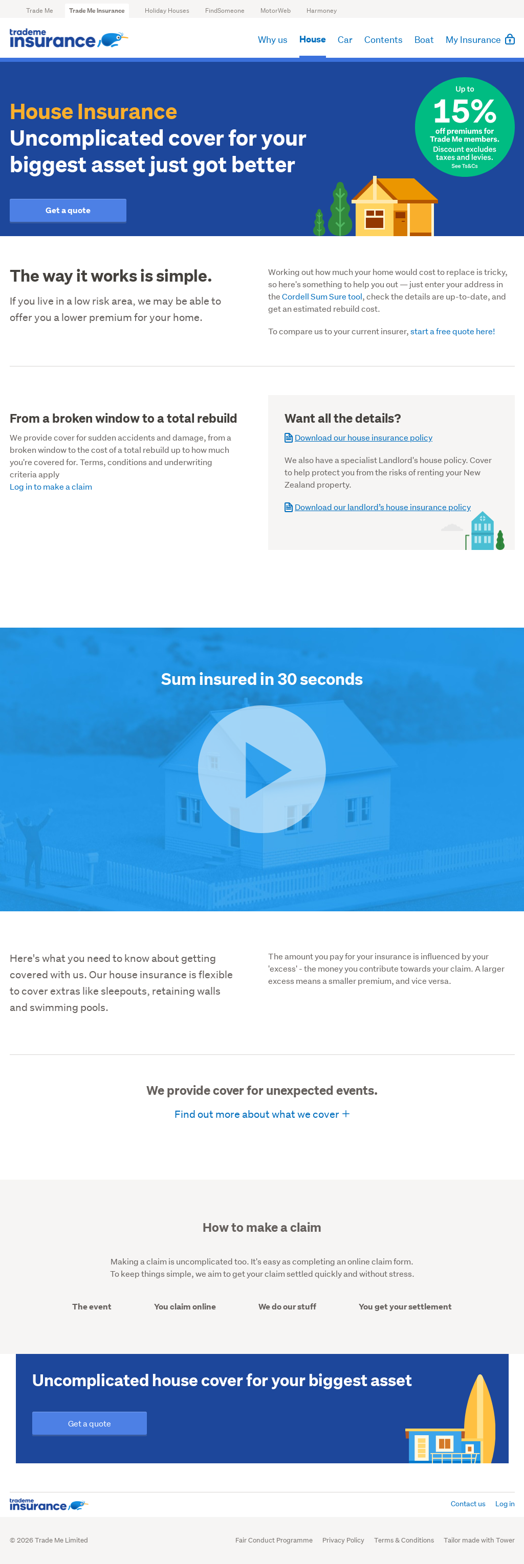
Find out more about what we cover (256, 1114)
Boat (424, 40)
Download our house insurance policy (358, 437)
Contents (383, 40)
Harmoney (322, 10)
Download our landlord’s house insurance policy (378, 506)
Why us (273, 40)
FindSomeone (225, 10)
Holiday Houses (167, 10)
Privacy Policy (343, 1540)
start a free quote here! (452, 331)
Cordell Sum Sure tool (322, 296)
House (312, 40)
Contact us (468, 1503)
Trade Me (39, 10)
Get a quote (68, 210)
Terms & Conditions (404, 1540)
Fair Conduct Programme (274, 1540)
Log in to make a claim (51, 486)
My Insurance (480, 39)
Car (345, 40)
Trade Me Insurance (97, 10)
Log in (505, 1503)
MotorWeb (275, 10)
